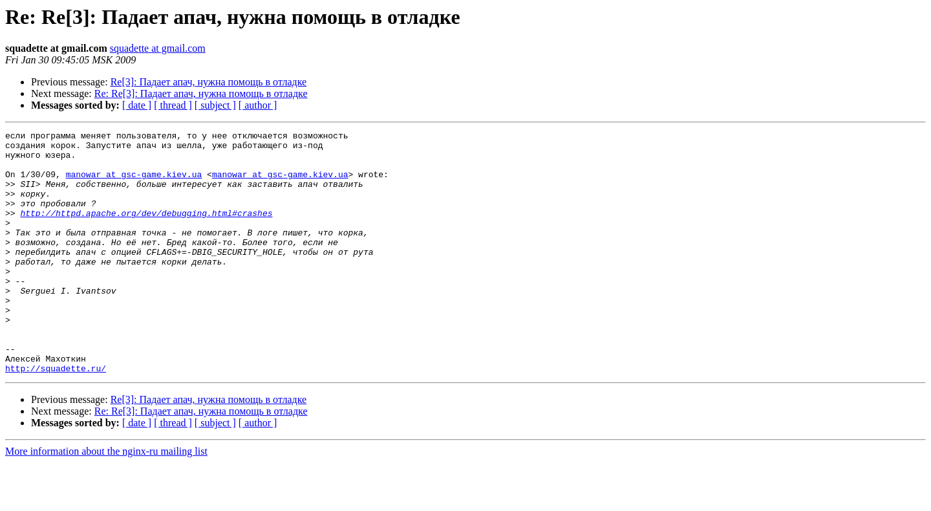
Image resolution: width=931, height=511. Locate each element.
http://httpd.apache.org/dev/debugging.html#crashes (146, 230)
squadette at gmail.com (158, 48)
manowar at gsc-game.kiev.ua (134, 184)
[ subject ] (215, 105)
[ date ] (136, 105)
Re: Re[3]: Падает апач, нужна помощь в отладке (201, 93)
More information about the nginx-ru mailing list (106, 499)
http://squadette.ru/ (55, 416)
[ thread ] (173, 105)
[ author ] (258, 105)
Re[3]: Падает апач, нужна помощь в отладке (209, 81)
